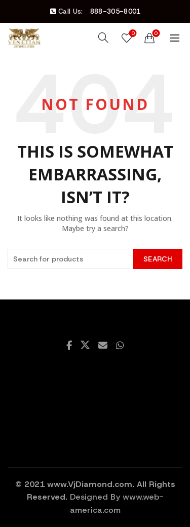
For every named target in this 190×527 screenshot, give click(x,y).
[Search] (103, 37)
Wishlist (132, 33)
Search (157, 259)
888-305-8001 (115, 11)
